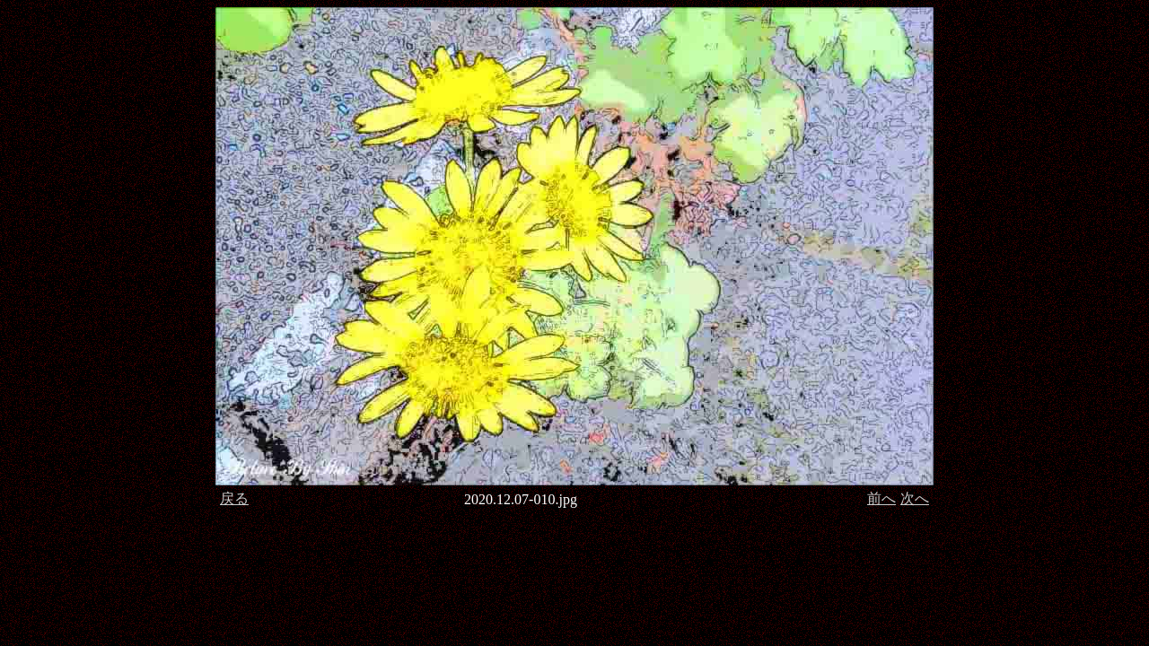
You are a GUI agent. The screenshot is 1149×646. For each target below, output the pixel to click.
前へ (881, 498)
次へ (914, 498)
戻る (234, 498)
